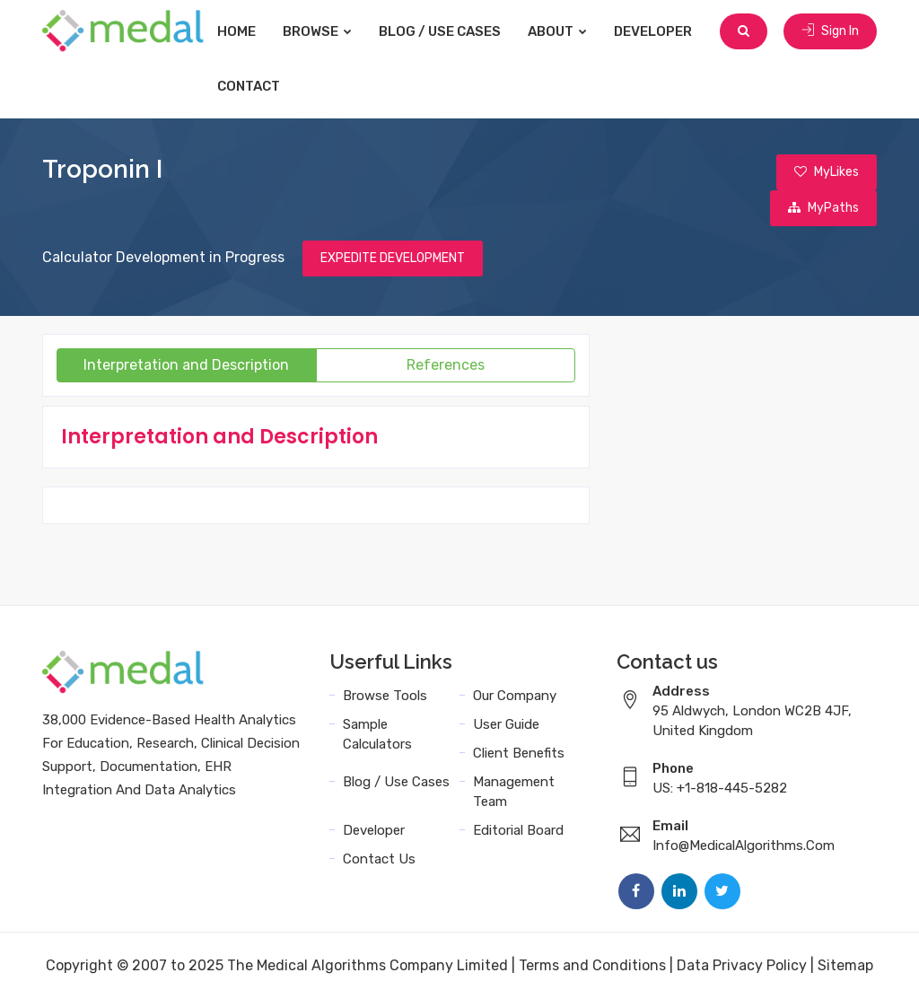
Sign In (830, 31)
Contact (248, 86)
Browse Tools (385, 696)
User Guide (506, 724)
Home (236, 31)
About (557, 31)
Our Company (514, 696)
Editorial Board (518, 830)
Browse (317, 31)
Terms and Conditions (592, 965)
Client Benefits (519, 753)
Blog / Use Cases (440, 31)
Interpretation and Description (186, 364)
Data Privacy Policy (742, 965)
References (446, 364)
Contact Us (379, 859)
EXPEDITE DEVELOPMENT (392, 258)
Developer (653, 31)
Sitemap (845, 965)
